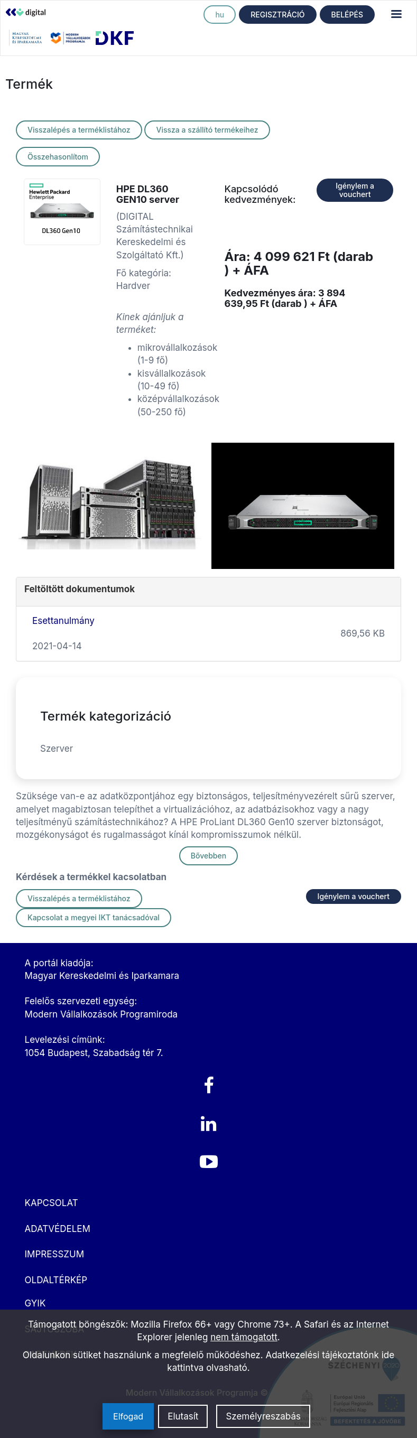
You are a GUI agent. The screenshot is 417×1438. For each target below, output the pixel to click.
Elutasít (183, 1416)
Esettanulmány (63, 620)
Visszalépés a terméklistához (79, 129)
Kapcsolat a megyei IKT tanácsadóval (93, 917)
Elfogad (128, 1416)
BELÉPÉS (347, 14)
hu (219, 14)
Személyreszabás (263, 1416)
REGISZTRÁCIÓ (277, 14)
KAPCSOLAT (51, 1203)
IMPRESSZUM (54, 1254)
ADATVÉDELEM (57, 1229)
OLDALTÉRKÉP (56, 1280)
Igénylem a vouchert (355, 190)
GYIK (35, 1303)
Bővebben (208, 855)
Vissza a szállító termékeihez (207, 129)
